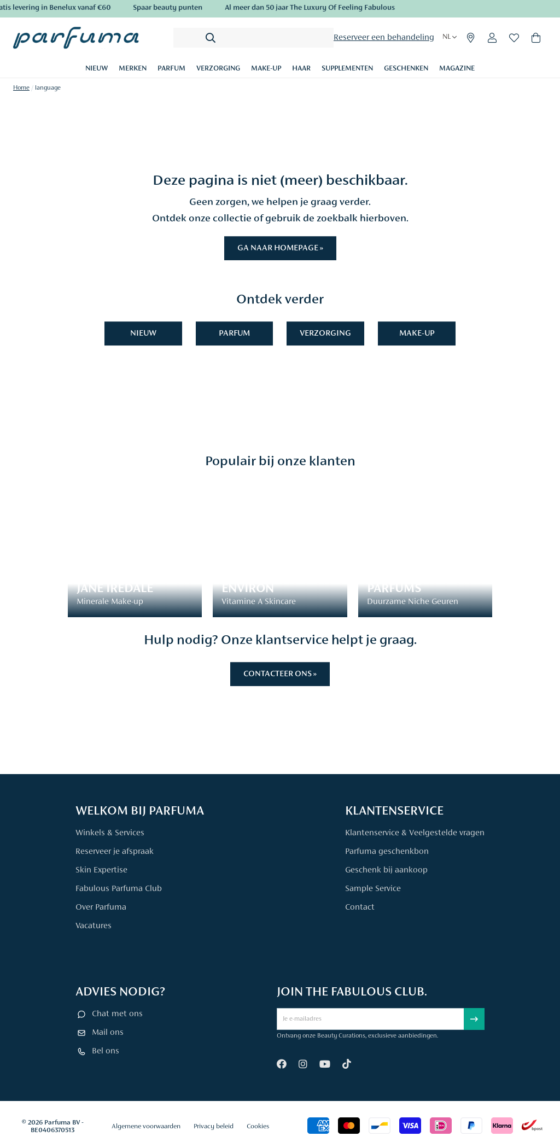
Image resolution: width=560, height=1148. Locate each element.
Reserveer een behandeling (384, 37)
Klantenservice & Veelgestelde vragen (415, 833)
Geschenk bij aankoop (386, 870)
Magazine (457, 69)
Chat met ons (117, 1014)
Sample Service (373, 889)
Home (21, 88)
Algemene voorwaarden (146, 1126)
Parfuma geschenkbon (387, 851)
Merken (133, 69)
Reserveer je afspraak (114, 851)
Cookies (258, 1126)
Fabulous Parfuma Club (118, 889)
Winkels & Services (109, 833)
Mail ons (108, 1032)
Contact (360, 907)
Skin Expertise (101, 870)
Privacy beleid (214, 1126)
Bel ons (105, 1051)
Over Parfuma (100, 907)
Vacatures (93, 926)
